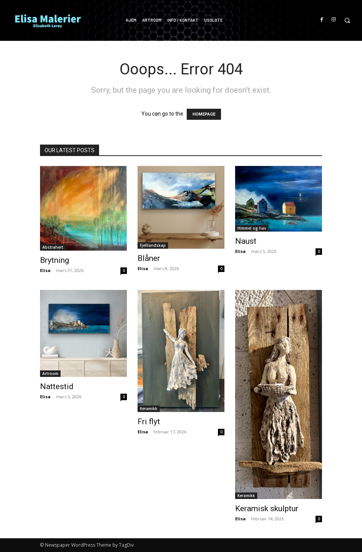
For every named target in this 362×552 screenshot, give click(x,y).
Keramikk (148, 408)
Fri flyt (149, 421)
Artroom (50, 373)
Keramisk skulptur (266, 508)
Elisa (45, 270)
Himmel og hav (251, 228)
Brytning (54, 260)
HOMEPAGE (203, 114)
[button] (346, 20)
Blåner (149, 258)
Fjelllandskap (153, 245)
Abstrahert (52, 247)
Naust (245, 241)
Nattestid (57, 386)
